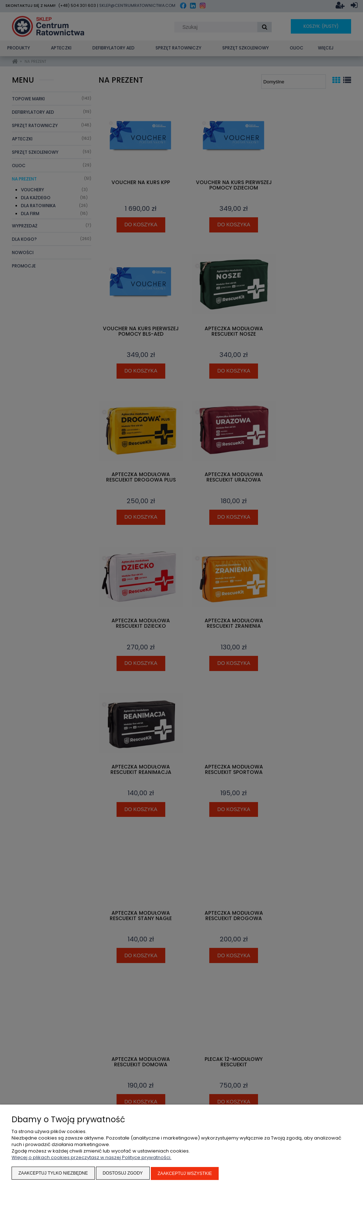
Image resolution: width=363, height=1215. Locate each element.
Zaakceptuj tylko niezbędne (53, 1173)
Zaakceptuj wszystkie (185, 1173)
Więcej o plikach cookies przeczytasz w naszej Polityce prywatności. (91, 1158)
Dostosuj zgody (123, 1173)
